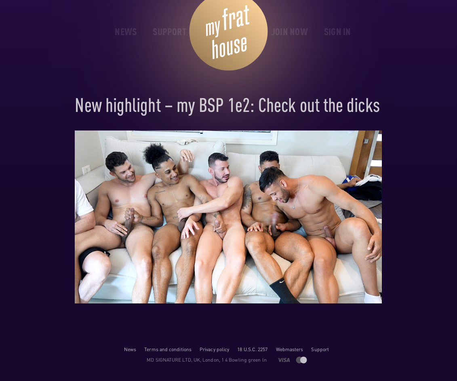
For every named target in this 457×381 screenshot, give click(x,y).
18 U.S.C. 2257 (252, 349)
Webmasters (289, 349)
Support (320, 349)
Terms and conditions (168, 349)
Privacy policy (214, 349)
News (130, 349)
